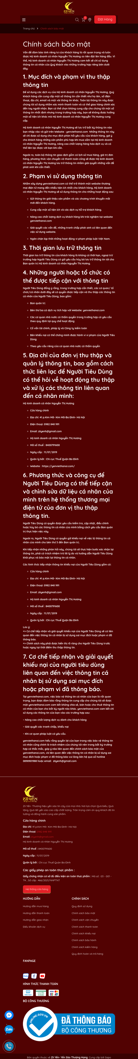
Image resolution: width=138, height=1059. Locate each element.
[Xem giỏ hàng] (83, 19)
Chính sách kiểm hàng (84, 947)
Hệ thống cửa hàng (37, 889)
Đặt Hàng (105, 19)
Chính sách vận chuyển (85, 919)
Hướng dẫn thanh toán (36, 913)
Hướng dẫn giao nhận (35, 919)
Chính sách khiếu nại (84, 933)
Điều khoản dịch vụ (34, 926)
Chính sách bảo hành (84, 940)
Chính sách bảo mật (83, 913)
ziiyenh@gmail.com (42, 836)
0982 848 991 (44, 831)
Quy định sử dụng (82, 906)
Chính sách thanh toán (85, 926)
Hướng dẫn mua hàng (36, 906)
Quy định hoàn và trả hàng (87, 953)
